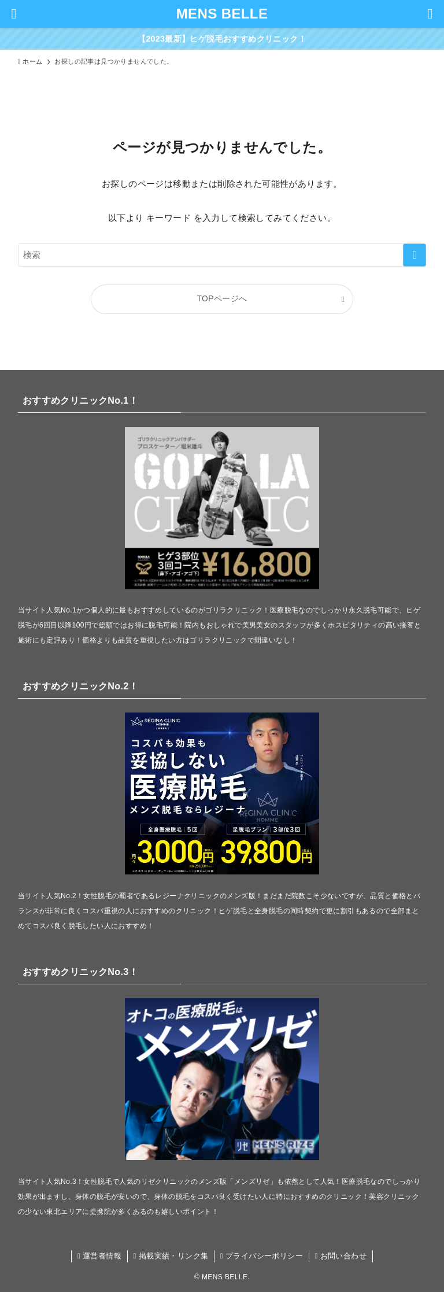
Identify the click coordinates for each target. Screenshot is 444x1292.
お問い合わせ (341, 1256)
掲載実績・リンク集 (171, 1256)
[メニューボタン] (14, 14)
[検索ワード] (222, 255)
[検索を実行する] (414, 255)
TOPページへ (222, 298)
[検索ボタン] (430, 14)
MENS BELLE (222, 14)
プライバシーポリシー (261, 1256)
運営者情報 (99, 1256)
